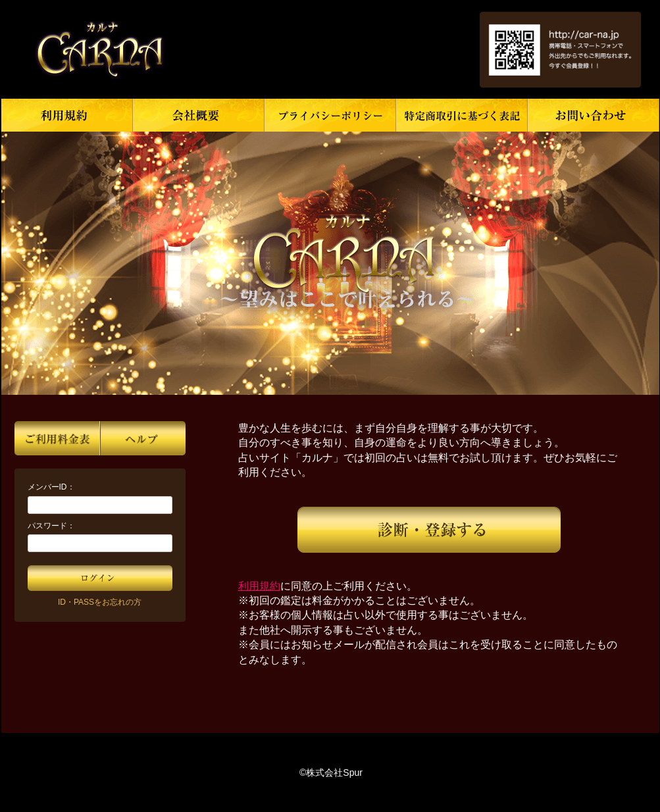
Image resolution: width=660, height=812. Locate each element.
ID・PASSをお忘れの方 (99, 602)
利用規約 (259, 586)
